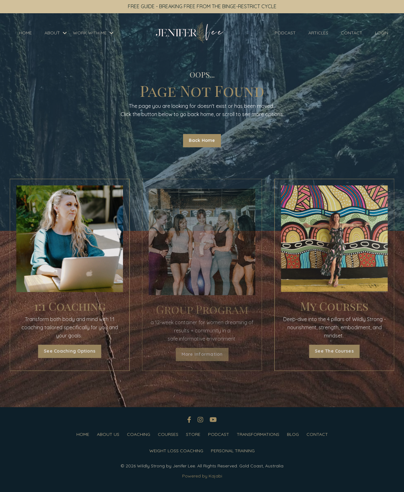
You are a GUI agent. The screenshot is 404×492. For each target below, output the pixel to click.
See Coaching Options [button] (63, 351)
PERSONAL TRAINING (233, 451)
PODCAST (285, 33)
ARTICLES (318, 33)
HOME (25, 33)
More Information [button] (202, 354)
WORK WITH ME (93, 33)
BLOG (293, 434)
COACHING (138, 434)
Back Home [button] (202, 140)
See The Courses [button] (340, 351)
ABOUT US (108, 434)
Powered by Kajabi (202, 476)
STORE (193, 434)
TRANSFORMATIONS (258, 434)
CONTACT (351, 33)
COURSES (168, 434)
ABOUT (56, 33)
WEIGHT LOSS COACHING (176, 451)
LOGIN (381, 33)
